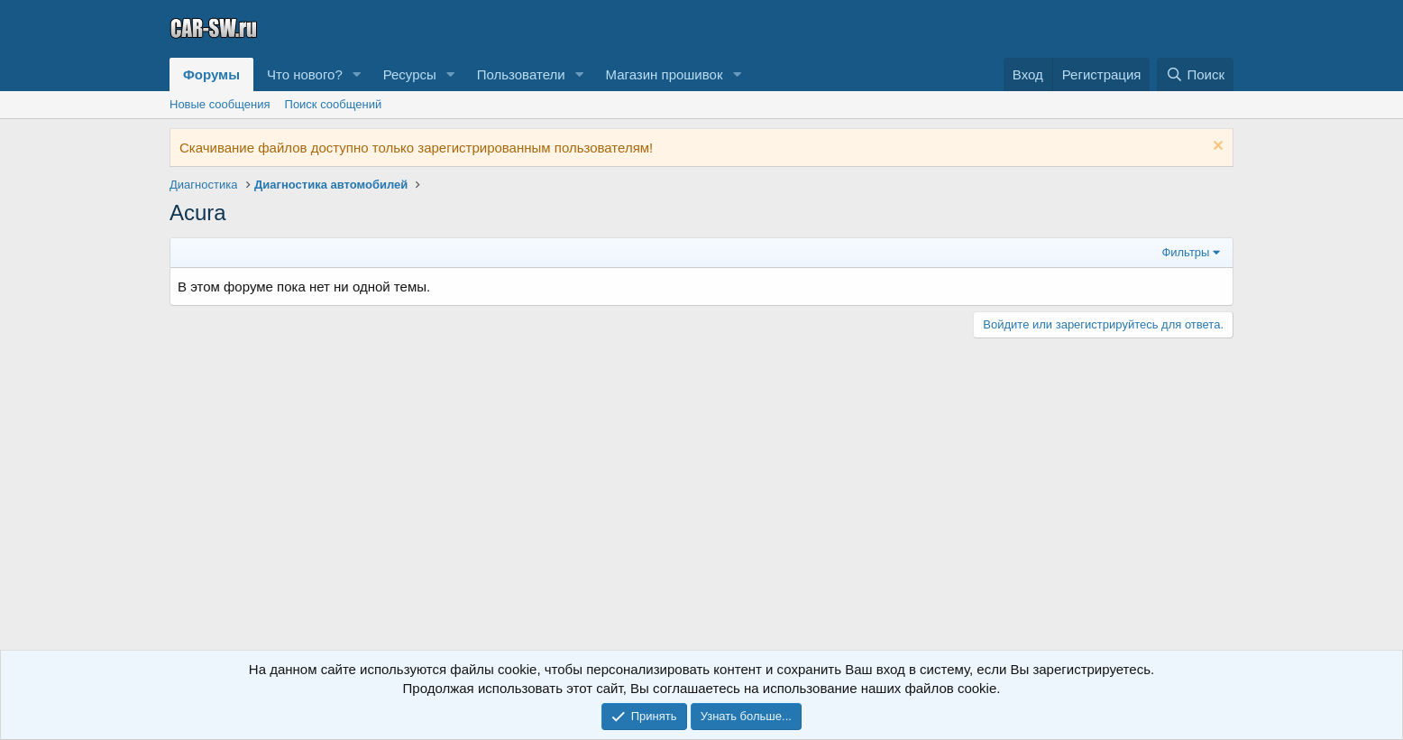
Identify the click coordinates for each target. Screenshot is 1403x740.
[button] (357, 74)
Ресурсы (409, 74)
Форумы (211, 74)
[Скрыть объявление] (1216, 147)
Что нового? (305, 74)
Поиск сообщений (333, 104)
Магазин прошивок (663, 74)
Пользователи (521, 74)
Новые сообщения (220, 104)
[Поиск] (1195, 74)
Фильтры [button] (1185, 252)
